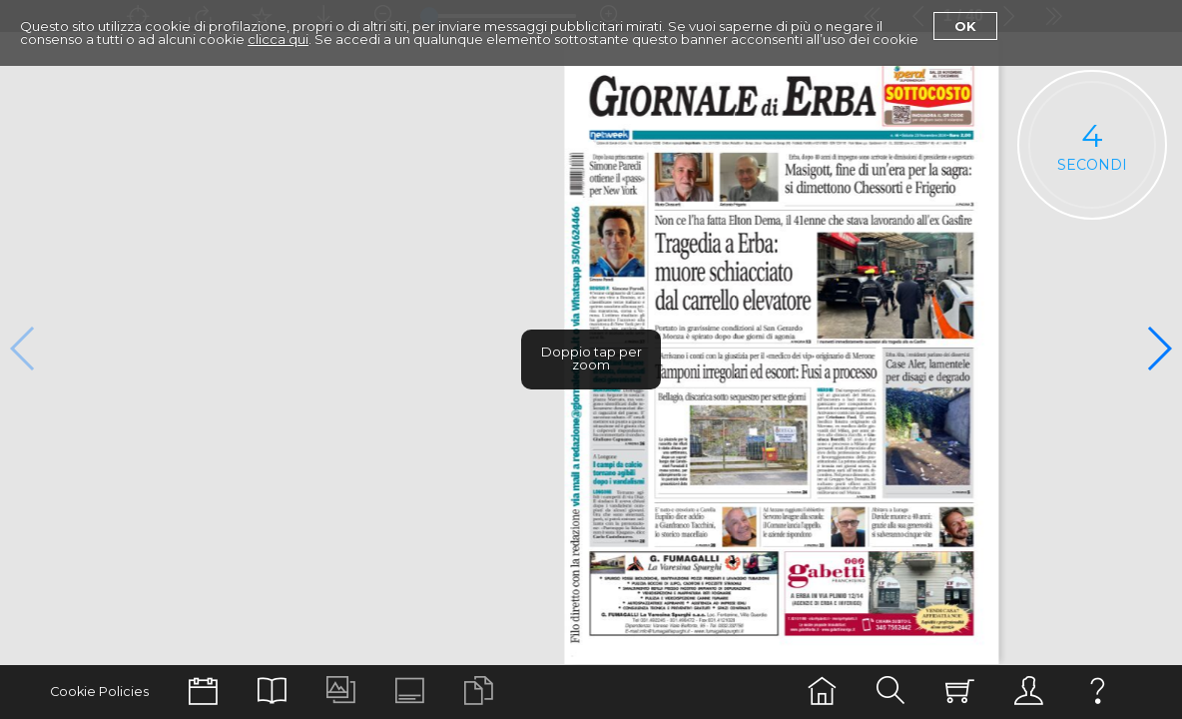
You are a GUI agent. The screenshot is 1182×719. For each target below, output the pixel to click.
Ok (965, 26)
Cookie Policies (99, 691)
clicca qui (278, 39)
